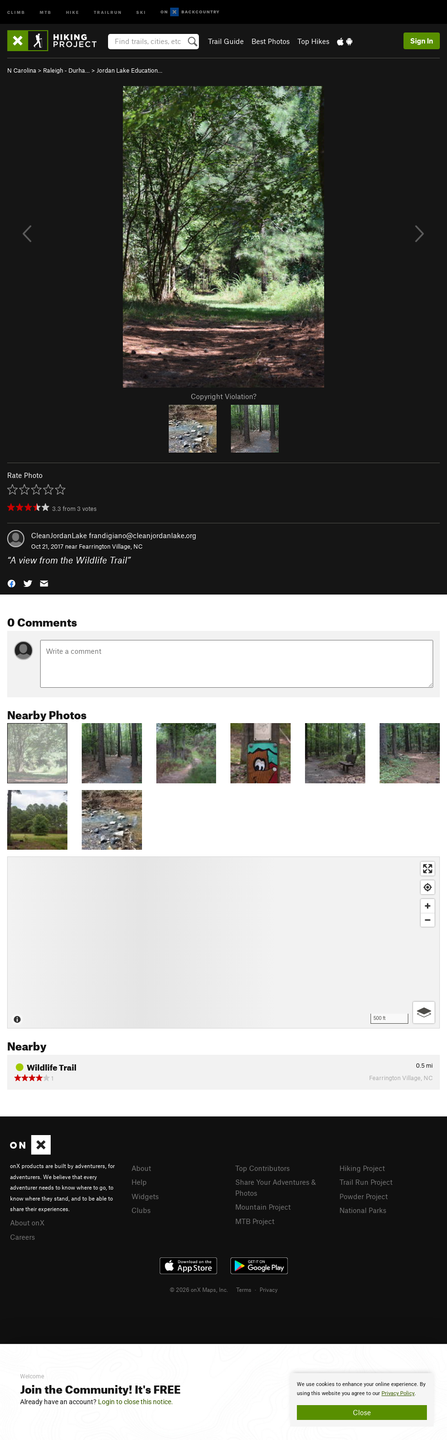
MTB (46, 12)
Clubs (141, 1210)
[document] (362, 1400)
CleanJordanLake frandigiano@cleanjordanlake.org (113, 535)
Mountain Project (263, 1206)
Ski (141, 12)
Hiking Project (362, 1168)
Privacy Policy (398, 1393)
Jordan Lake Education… (130, 70)
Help (139, 1182)
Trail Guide (226, 41)
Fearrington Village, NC (110, 546)
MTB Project (254, 1221)
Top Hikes (313, 41)
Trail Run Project (365, 1182)
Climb (16, 12)
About (141, 1168)
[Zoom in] (428, 906)
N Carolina (21, 70)
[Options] (424, 1012)
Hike (72, 12)
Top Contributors (262, 1168)
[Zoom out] (428, 920)
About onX (27, 1222)
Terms (243, 1289)
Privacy (269, 1289)
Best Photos (270, 41)
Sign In (421, 40)
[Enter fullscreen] (428, 869)
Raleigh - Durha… (66, 70)
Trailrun (108, 12)
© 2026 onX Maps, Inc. (199, 1289)
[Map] (223, 942)
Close (362, 1412)
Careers (22, 1237)
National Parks (362, 1210)
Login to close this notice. (135, 1402)
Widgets (145, 1196)
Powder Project (363, 1196)
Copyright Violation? (223, 396)
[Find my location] (428, 887)
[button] (11, 582)
